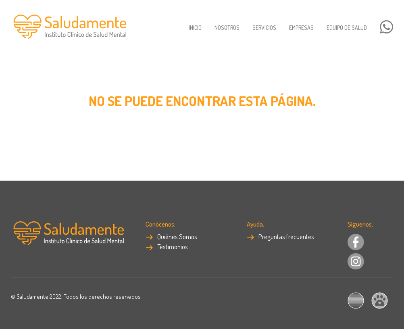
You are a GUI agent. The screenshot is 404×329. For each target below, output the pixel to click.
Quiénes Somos (171, 236)
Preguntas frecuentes (280, 236)
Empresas (301, 27)
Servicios (264, 27)
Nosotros (226, 27)
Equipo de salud (347, 27)
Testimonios (167, 246)
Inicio (195, 27)
